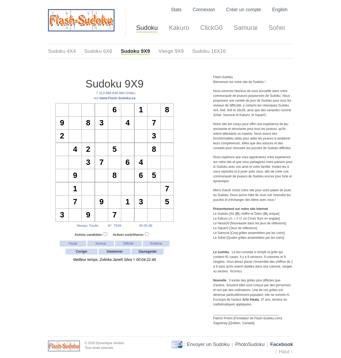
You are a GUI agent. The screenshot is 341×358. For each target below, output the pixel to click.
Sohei (277, 27)
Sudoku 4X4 (62, 51)
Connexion (204, 9)
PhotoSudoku (250, 344)
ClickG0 (211, 27)
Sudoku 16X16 (209, 51)
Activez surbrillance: (130, 234)
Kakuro (179, 27)
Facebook (281, 344)
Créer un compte (243, 9)
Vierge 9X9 (171, 51)
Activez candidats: (91, 234)
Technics (236, 271)
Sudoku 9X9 (135, 51)
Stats (176, 9)
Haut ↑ (286, 351)
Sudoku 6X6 (98, 51)
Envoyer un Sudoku (208, 344)
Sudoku (147, 27)
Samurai (245, 27)
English (279, 9)
